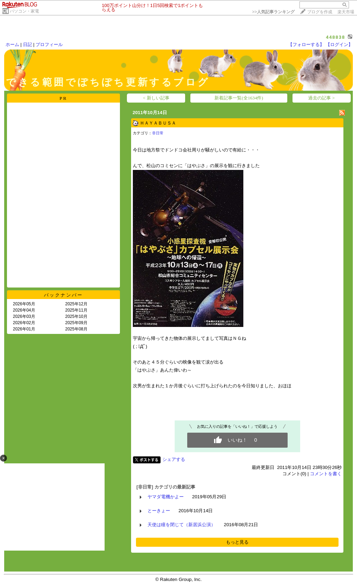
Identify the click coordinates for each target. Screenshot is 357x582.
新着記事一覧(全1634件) (238, 97)
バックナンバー (63, 295)
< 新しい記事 (156, 97)
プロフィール (49, 44)
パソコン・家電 (24, 11)
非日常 (158, 133)
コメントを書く (326, 473)
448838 (335, 37)
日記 (27, 44)
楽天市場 (345, 11)
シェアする (173, 459)
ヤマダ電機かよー (165, 496)
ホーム (12, 44)
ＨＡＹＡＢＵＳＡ (158, 123)
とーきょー (158, 510)
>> (273, 11)
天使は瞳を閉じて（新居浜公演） (181, 524)
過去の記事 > (321, 97)
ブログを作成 (319, 11)
